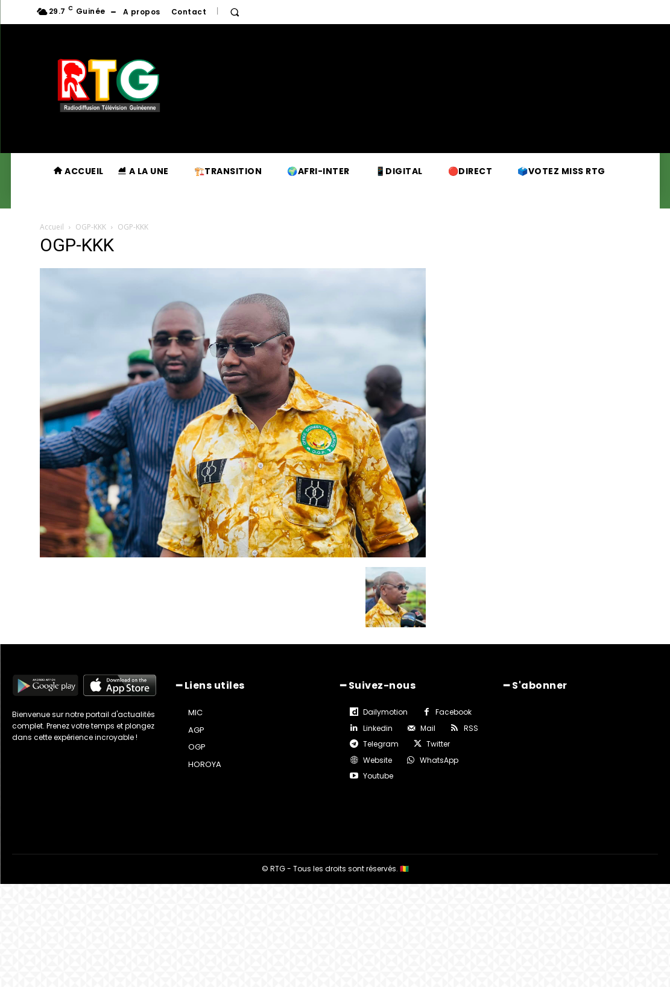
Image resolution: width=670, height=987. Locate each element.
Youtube (378, 776)
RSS (471, 728)
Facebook (453, 712)
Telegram (381, 744)
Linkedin (378, 728)
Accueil (52, 227)
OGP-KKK (90, 227)
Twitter (438, 744)
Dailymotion (385, 712)
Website (377, 760)
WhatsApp (439, 760)
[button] (235, 12)
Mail (427, 728)
